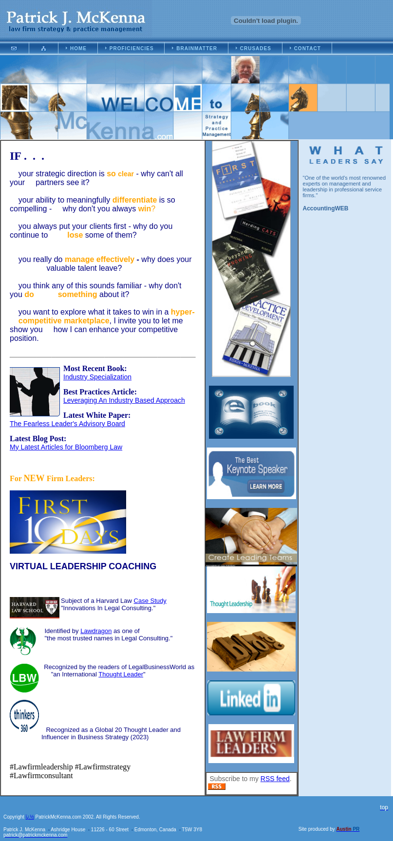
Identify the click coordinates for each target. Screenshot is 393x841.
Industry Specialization (97, 377)
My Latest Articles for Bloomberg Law (66, 447)
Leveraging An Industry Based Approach (124, 400)
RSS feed (275, 779)
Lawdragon (96, 631)
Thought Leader (120, 674)
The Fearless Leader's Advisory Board (67, 424)
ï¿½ (30, 817)
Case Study (150, 600)
